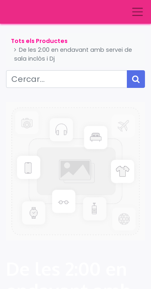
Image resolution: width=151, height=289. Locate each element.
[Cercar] (136, 79)
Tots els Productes (39, 41)
